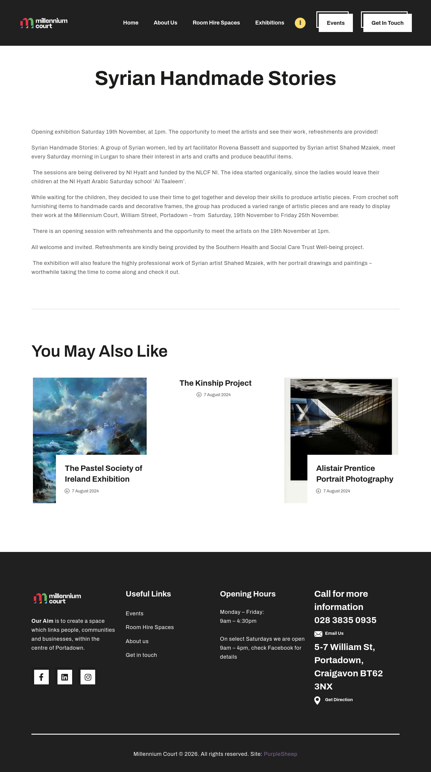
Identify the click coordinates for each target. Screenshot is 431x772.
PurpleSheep (281, 754)
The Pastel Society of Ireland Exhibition (106, 472)
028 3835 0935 (345, 620)
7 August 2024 (88, 490)
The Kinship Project (215, 383)
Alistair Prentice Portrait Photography (358, 472)
